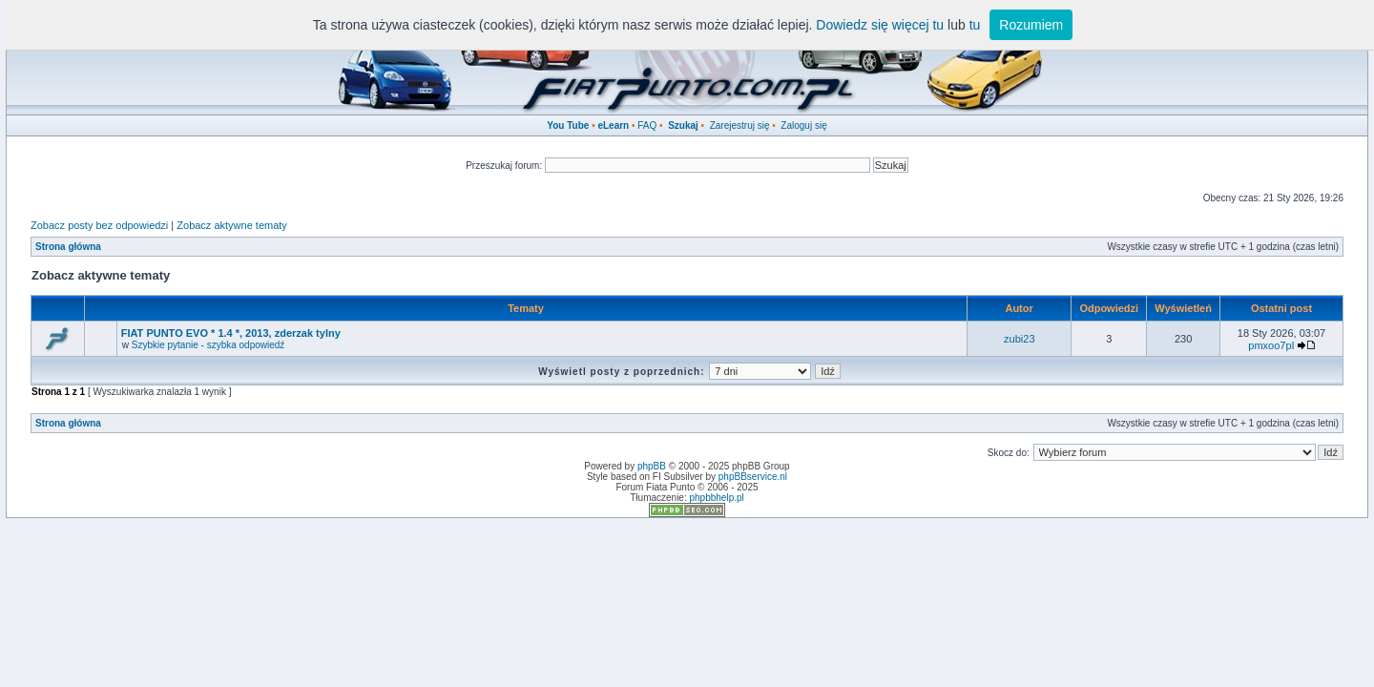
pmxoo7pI (1271, 345)
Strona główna (68, 246)
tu (975, 24)
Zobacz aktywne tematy (232, 225)
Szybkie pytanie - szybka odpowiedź (208, 345)
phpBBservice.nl (752, 476)
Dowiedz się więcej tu (880, 24)
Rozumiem (1031, 24)
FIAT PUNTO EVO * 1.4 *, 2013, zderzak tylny (231, 333)
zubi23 (1019, 338)
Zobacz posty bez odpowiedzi (99, 225)
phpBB (651, 466)
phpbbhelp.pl (716, 497)
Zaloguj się (803, 125)
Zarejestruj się (740, 125)
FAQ (646, 125)
